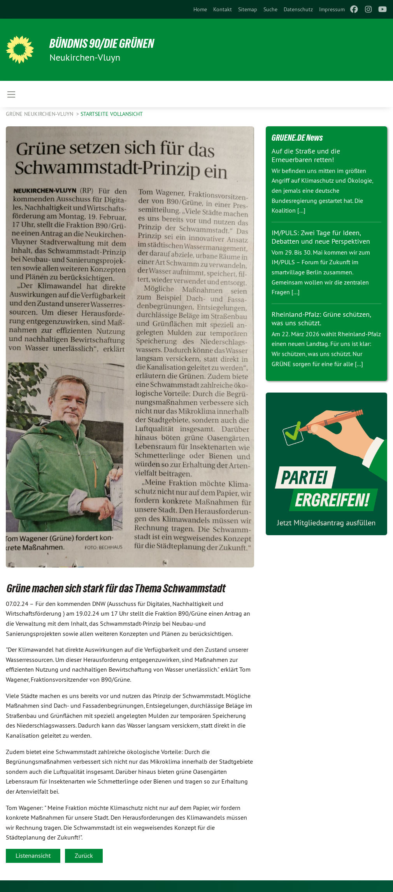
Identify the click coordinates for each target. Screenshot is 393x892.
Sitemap (247, 9)
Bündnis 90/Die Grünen (101, 44)
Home (200, 9)
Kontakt (222, 9)
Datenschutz (298, 9)
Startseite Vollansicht (112, 113)
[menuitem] (200, 9)
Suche (270, 9)
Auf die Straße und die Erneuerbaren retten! (306, 155)
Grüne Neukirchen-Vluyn (40, 113)
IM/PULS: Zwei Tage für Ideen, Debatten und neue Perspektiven (321, 237)
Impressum (332, 9)
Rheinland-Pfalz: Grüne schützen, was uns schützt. (321, 319)
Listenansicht (33, 855)
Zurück (84, 855)
